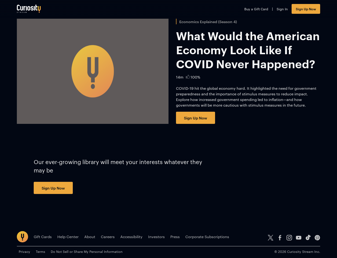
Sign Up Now (306, 9)
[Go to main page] (29, 9)
